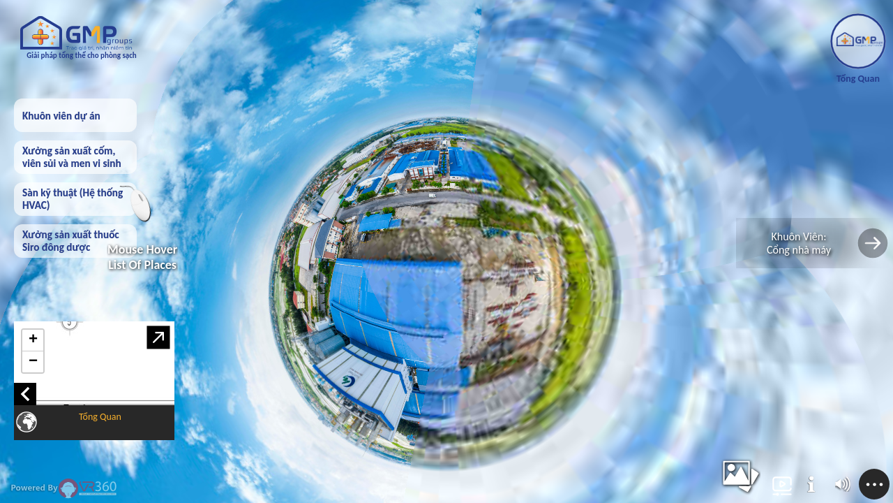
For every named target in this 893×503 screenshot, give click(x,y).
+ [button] (33, 340)
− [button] (33, 361)
